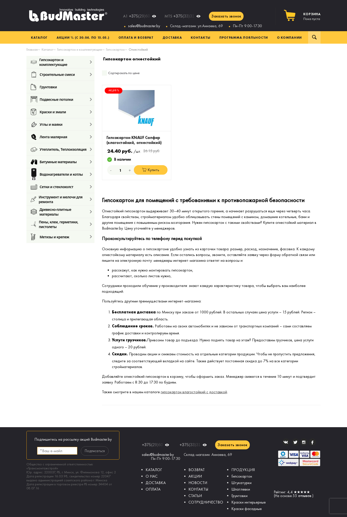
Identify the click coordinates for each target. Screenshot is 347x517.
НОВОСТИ (197, 482)
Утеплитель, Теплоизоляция (59, 149)
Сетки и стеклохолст (52, 187)
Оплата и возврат (136, 37)
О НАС (152, 476)
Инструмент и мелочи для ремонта (57, 199)
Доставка (172, 37)
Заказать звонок (226, 16)
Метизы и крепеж (50, 237)
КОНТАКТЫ (198, 489)
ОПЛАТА (153, 489)
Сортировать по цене (124, 73)
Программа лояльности (243, 37)
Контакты (200, 37)
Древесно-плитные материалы (51, 212)
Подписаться (95, 451)
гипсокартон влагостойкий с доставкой (194, 391)
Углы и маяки (46, 124)
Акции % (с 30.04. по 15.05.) (83, 37)
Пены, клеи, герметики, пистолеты (54, 224)
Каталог (39, 37)
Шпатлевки (240, 489)
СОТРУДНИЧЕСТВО (205, 502)
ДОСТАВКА (156, 482)
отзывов (304, 496)
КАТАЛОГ (154, 469)
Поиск (314, 37)
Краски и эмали (48, 112)
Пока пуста (312, 16)
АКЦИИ (195, 476)
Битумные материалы (54, 162)
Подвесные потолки (52, 99)
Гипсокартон (241, 476)
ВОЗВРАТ (196, 469)
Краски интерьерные (248, 502)
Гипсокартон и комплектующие (49, 62)
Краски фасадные (246, 508)
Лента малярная (49, 137)
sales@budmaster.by (144, 25)
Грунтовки (44, 87)
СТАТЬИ (195, 495)
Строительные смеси (53, 74)
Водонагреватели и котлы (57, 174)
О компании (289, 37)
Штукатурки (241, 482)
